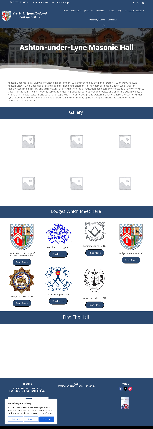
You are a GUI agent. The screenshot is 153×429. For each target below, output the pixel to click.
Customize (16, 419)
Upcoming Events (97, 19)
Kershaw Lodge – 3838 (94, 245)
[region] (31, 411)
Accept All (46, 419)
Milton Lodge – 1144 (58, 294)
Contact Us (112, 19)
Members (99, 10)
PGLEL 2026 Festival (133, 10)
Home (65, 10)
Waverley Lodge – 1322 (94, 298)
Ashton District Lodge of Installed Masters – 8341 (22, 254)
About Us (75, 10)
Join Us (87, 10)
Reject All (31, 419)
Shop (119, 10)
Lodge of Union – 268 (22, 296)
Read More (22, 262)
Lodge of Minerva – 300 (131, 253)
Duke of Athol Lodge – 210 (58, 247)
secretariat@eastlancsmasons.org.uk (55, 2)
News (111, 10)
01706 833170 (20, 2)
